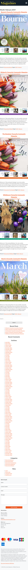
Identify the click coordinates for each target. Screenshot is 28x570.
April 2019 (7, 447)
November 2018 (8, 455)
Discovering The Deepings (9, 189)
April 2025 (7, 359)
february (20, 67)
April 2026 (7, 342)
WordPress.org (8, 474)
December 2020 (8, 433)
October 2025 (8, 350)
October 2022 (8, 402)
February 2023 (8, 396)
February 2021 (8, 430)
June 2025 (7, 356)
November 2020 (8, 435)
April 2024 (7, 376)
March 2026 (7, 343)
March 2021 (7, 429)
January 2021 (8, 432)
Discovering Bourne (8, 67)
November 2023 (8, 383)
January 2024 (8, 380)
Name (2, 482)
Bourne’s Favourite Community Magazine (14, 12)
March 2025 (7, 360)
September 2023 (8, 386)
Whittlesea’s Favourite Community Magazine (14, 333)
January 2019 (8, 452)
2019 (16, 67)
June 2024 (7, 373)
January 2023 (8, 397)
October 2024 (8, 367)
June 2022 (7, 407)
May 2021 (7, 426)
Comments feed (8, 473)
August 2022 (8, 405)
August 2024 (8, 370)
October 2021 (8, 419)
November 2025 (8, 349)
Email (2, 490)
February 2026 (8, 345)
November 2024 (8, 366)
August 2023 (8, 387)
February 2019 (8, 450)
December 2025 (8, 347)
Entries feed (7, 472)
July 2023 (7, 389)
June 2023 (7, 390)
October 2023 (8, 385)
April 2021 (7, 427)
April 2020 (7, 445)
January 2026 (8, 346)
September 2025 (8, 352)
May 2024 (7, 375)
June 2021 (7, 425)
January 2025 (8, 363)
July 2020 (7, 440)
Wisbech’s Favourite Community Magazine (14, 72)
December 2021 (8, 416)
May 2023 (7, 392)
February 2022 (8, 413)
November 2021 (8, 417)
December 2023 (8, 382)
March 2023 (7, 395)
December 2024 (8, 365)
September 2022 (8, 403)
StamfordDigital (17, 13)
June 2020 (7, 442)
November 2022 (8, 400)
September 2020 (8, 437)
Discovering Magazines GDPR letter (7, 563)
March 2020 (7, 446)
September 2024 (8, 369)
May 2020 (7, 443)
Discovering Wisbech (8, 128)
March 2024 (7, 377)
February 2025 (8, 362)
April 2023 (7, 393)
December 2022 (8, 399)
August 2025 (8, 353)
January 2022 (8, 415)
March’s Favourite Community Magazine (14, 259)
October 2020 (8, 436)
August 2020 (8, 439)
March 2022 (7, 412)
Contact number (4, 486)
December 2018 (8, 453)
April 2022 (7, 410)
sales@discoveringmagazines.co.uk (8, 519)
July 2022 (7, 406)
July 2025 (7, 355)
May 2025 (7, 357)
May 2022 (7, 409)
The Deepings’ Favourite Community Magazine (15, 330)
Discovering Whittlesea (9, 253)
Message (3, 494)
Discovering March (8, 313)
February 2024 (8, 379)
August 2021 (8, 422)
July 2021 (7, 423)
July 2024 (7, 372)
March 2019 (7, 449)
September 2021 (8, 420)
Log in (6, 470)
